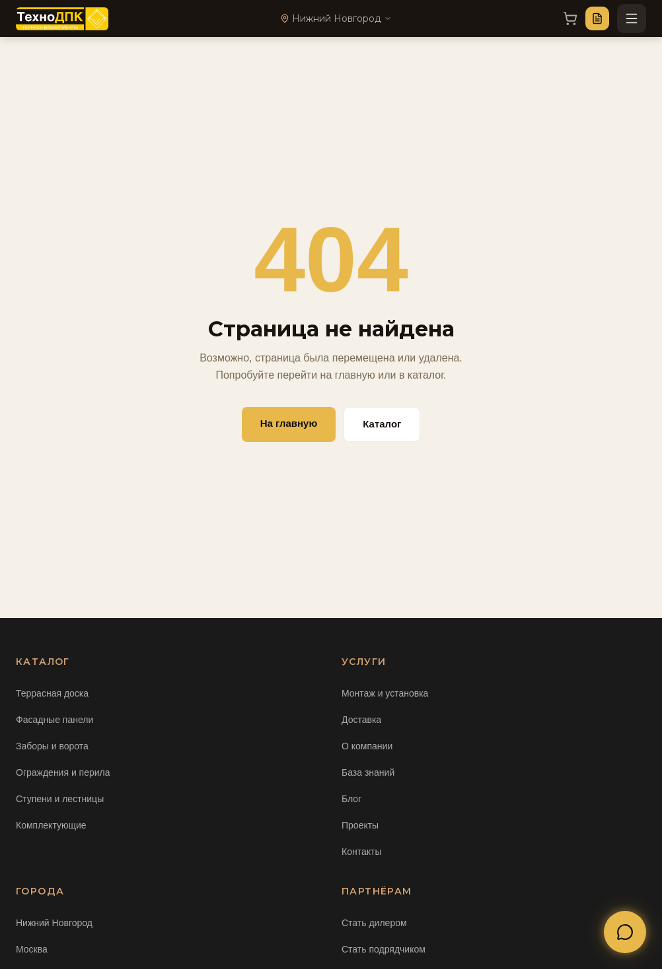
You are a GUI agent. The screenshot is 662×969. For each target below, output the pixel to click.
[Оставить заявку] (597, 18)
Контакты (361, 851)
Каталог (382, 423)
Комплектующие (51, 825)
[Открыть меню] (631, 18)
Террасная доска (52, 693)
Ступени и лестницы (60, 799)
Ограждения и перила (63, 772)
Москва (32, 949)
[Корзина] (570, 18)
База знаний (368, 772)
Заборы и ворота (52, 746)
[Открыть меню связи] (625, 932)
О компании (367, 746)
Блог (351, 799)
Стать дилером (374, 923)
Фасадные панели (54, 719)
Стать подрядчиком (383, 949)
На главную (289, 423)
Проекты (360, 825)
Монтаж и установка (385, 693)
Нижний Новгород (54, 923)
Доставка (361, 719)
